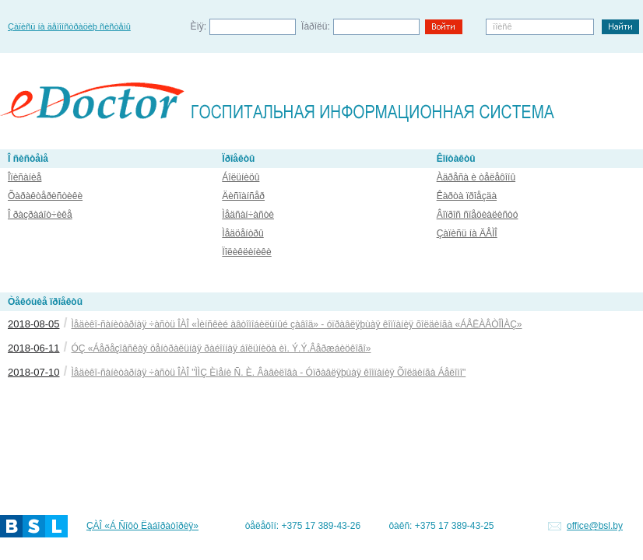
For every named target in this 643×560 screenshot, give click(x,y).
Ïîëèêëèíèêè (246, 252)
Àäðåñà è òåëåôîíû (476, 177)
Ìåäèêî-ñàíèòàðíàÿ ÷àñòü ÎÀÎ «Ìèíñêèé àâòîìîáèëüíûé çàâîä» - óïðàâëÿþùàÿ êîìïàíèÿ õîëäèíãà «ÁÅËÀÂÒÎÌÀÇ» (297, 324)
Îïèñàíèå (24, 177)
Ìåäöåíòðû (242, 233)
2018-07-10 (34, 372)
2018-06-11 (34, 348)
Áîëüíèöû (240, 177)
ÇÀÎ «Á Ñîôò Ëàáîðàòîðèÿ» (142, 525)
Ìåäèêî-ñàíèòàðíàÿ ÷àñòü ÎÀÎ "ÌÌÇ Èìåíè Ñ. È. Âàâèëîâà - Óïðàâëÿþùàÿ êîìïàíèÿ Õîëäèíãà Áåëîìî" (269, 372)
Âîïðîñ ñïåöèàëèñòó (477, 214)
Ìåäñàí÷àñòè (248, 214)
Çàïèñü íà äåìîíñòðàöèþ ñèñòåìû (69, 26)
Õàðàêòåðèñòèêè (45, 196)
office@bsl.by (595, 525)
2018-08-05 (34, 324)
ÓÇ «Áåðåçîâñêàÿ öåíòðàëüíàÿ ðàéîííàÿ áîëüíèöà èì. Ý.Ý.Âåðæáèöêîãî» (221, 348)
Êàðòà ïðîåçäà (467, 196)
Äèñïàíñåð (243, 196)
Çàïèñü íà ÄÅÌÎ (467, 233)
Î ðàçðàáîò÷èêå (40, 214)
